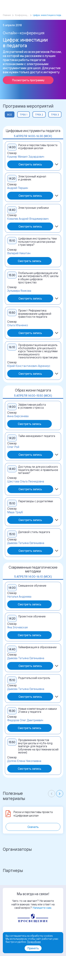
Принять (33, 948)
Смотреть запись (30, 164)
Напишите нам (42, 907)
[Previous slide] (51, 793)
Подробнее (34, 941)
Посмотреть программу (28, 80)
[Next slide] (59, 793)
